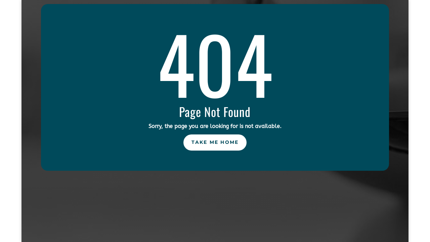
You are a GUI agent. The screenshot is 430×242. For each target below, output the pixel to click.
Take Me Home (215, 142)
